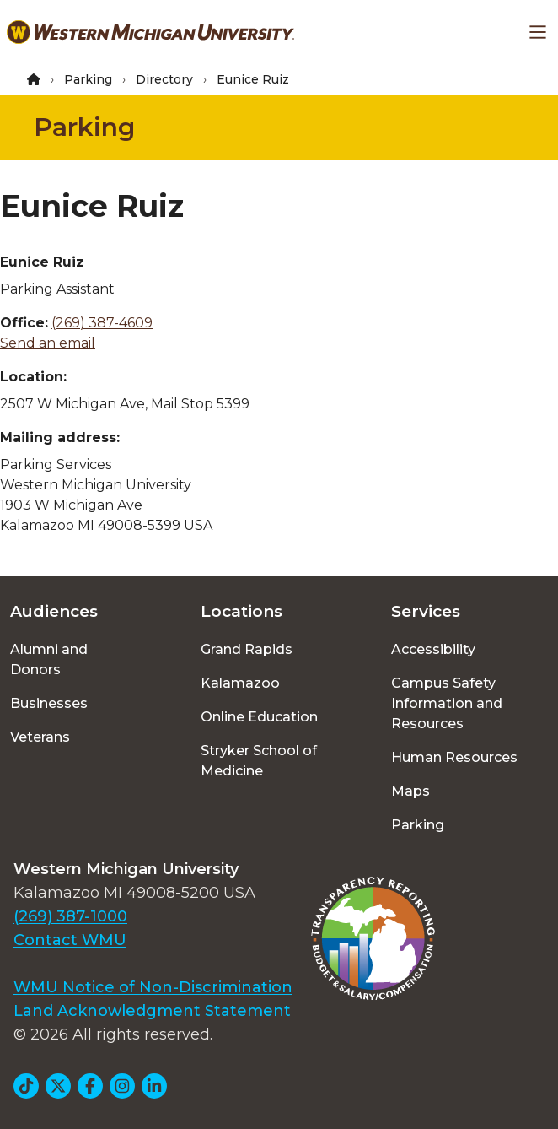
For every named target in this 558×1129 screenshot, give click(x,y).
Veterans (40, 737)
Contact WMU (69, 940)
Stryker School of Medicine (259, 761)
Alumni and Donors (49, 659)
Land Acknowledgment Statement (152, 1011)
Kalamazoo (240, 683)
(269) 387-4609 (102, 323)
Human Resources (454, 757)
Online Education (259, 717)
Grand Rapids (246, 649)
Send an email (47, 343)
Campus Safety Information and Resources (446, 703)
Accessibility (433, 649)
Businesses (49, 703)
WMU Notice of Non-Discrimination (152, 987)
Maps (410, 791)
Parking (88, 79)
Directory (164, 79)
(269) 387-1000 (70, 916)
